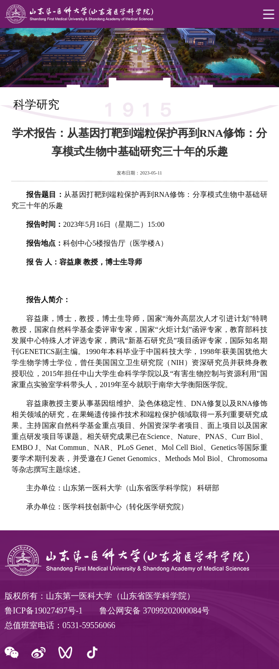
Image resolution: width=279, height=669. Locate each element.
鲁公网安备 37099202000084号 (154, 610)
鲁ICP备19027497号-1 (44, 610)
